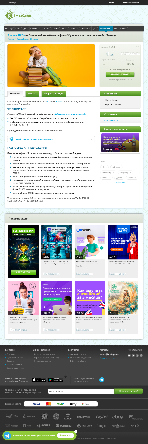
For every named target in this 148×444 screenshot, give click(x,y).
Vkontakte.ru (133, 355)
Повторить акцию (120, 74)
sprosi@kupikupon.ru (109, 354)
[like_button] (134, 47)
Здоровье (86, 28)
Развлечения (36, 28)
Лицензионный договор (80, 357)
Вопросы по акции (53, 93)
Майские (124, 28)
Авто (116, 28)
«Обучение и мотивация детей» (70, 114)
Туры (95, 28)
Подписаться (65, 435)
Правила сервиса (14, 364)
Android (60, 101)
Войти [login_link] (111, 2)
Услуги (47, 28)
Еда (12, 28)
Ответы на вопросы (15, 368)
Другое (119, 177)
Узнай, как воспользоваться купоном (34, 139)
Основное (15, 93)
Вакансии (11, 361)
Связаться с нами (107, 358)
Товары (65, 28)
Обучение (75, 28)
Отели (18, 28)
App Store (39, 380)
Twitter (137, 355)
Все (6, 28)
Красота (56, 28)
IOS (49, 101)
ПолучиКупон (106, 28)
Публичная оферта (77, 361)
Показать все (119, 182)
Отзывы (32, 93)
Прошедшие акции (42, 361)
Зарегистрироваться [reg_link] (131, 2)
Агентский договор (77, 354)
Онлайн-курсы (108, 172)
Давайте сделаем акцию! (45, 354)
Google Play (55, 380)
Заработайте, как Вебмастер (46, 357)
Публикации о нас (15, 357)
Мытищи (12, 2)
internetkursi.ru (111, 120)
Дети (26, 28)
